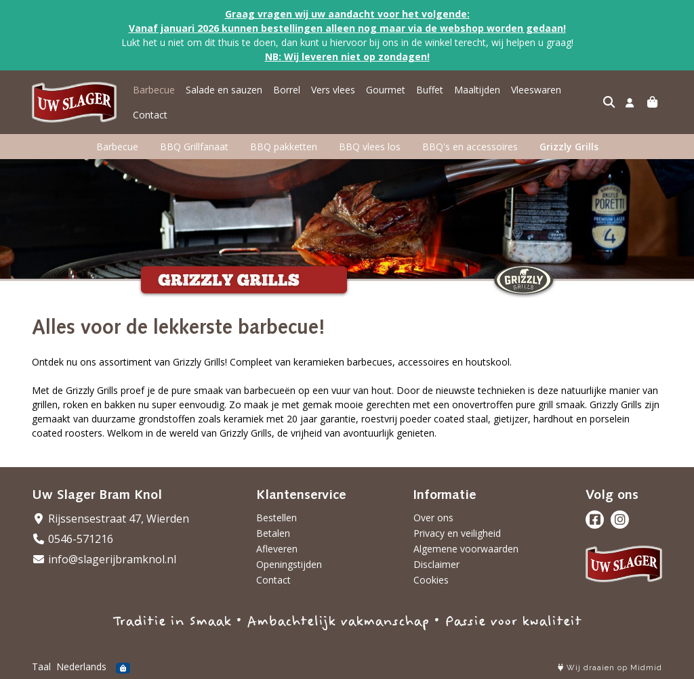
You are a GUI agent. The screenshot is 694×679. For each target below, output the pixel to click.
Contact (150, 114)
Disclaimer (436, 564)
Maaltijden (477, 89)
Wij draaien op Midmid (610, 667)
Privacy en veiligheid (457, 533)
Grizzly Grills (568, 146)
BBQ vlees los (370, 146)
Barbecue (154, 89)
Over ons (433, 517)
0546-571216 (72, 538)
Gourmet (385, 89)
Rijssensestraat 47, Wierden (110, 518)
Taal (41, 666)
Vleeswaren (536, 89)
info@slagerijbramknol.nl (104, 559)
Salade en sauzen (224, 89)
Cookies (431, 579)
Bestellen (276, 517)
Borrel (286, 89)
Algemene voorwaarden (465, 548)
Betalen (273, 533)
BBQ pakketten (283, 146)
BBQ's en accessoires (470, 146)
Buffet (429, 89)
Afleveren (277, 548)
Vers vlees (333, 89)
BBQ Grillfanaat (194, 146)
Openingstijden (289, 564)
